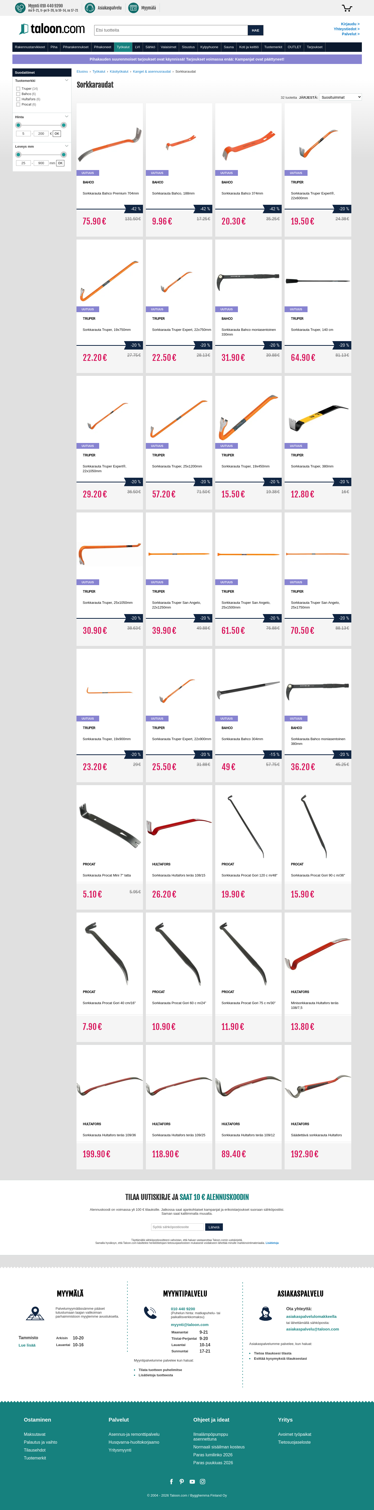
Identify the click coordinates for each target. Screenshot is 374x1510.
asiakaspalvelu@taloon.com (312, 1329)
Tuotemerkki (42, 81)
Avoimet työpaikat (294, 1434)
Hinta (42, 117)
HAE (255, 30)
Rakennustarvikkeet (30, 47)
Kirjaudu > (350, 24)
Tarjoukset (314, 47)
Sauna (229, 47)
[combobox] (171, 30)
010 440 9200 (183, 1309)
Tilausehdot (35, 1450)
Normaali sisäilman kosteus (219, 1447)
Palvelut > (350, 34)
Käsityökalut (119, 71)
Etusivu (82, 71)
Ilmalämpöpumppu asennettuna (210, 1436)
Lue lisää (27, 1345)
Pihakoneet (102, 47)
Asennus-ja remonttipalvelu (134, 1434)
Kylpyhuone (209, 47)
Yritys (285, 1420)
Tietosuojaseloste (294, 1442)
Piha (54, 47)
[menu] (187, 47)
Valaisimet (168, 47)
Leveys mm (42, 146)
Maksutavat (35, 1434)
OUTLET (294, 47)
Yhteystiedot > (346, 29)
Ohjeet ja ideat (211, 1420)
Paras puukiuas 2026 (213, 1463)
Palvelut (119, 1420)
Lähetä (214, 1227)
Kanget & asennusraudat (152, 71)
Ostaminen (37, 1420)
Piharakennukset (76, 47)
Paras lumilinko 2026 (213, 1455)
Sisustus (188, 47)
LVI (137, 47)
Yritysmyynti (120, 1450)
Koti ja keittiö (249, 47)
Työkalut (123, 47)
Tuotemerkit (273, 47)
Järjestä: (308, 97)
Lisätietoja (272, 1243)
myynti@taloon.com (190, 1324)
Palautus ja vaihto (40, 1442)
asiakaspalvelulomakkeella (311, 1316)
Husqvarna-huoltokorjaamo (134, 1442)
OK (57, 134)
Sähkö (150, 47)
